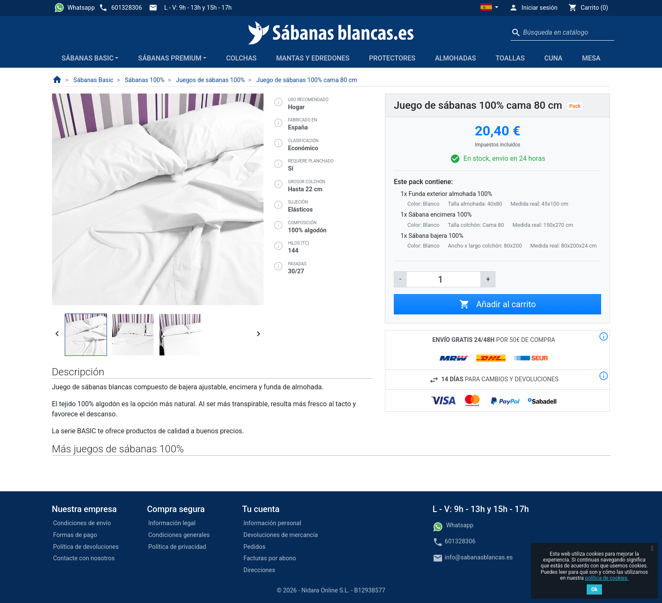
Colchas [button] (241, 58)
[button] (489, 8)
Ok (594, 589)
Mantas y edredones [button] (312, 58)
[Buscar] (562, 33)
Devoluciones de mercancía (281, 535)
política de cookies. (607, 578)
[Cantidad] (443, 279)
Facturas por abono (270, 558)
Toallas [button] (510, 58)
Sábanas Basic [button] (88, 58)
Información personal (273, 523)
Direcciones (259, 570)
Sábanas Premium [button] (170, 58)
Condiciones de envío (82, 523)
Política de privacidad (177, 547)
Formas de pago (75, 535)
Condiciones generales (179, 535)
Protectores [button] (392, 58)
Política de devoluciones (86, 547)
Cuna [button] (553, 58)
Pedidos (255, 547)
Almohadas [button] (455, 58)
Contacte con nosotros (84, 558)
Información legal (172, 523)
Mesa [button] (591, 58)
